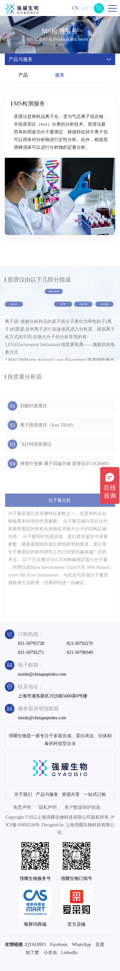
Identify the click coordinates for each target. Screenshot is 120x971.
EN (85, 8)
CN (75, 8)
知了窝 (32, 952)
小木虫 (50, 952)
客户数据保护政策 (82, 807)
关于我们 (23, 794)
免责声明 (22, 807)
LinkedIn (69, 952)
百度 (99, 944)
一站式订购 (95, 794)
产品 (23, 75)
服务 (60, 75)
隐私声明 (48, 807)
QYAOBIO (36, 944)
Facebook (59, 944)
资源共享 (71, 794)
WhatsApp (81, 944)
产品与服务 (47, 794)
